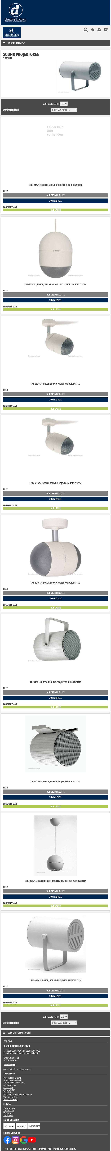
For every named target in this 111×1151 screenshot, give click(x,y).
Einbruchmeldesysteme (14, 1083)
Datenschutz (9, 1108)
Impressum (8, 1110)
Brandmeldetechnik (12, 1080)
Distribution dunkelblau (65, 1149)
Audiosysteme (9, 1085)
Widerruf (7, 1113)
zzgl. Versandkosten (42, 1149)
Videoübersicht (10, 1097)
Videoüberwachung (12, 1078)
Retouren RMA (10, 1099)
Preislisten (8, 1092)
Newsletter (8, 1115)
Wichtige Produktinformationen (17, 1094)
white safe (8, 1087)
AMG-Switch (9, 1090)
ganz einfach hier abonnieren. (17, 1069)
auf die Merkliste (56, 195)
